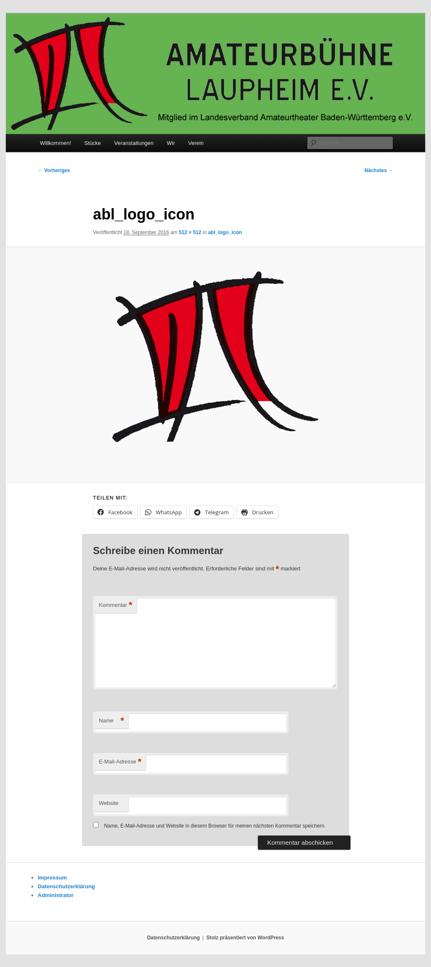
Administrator (55, 895)
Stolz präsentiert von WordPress (245, 938)
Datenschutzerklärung (66, 886)
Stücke (92, 143)
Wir (171, 143)
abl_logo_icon (225, 232)
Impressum (52, 877)
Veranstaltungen (133, 143)
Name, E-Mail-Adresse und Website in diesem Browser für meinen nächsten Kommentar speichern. (215, 826)
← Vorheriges (54, 170)
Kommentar (115, 605)
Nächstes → (378, 170)
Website (109, 803)
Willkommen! (55, 143)
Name (111, 721)
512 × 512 (190, 232)
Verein (196, 143)
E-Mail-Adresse (120, 762)
